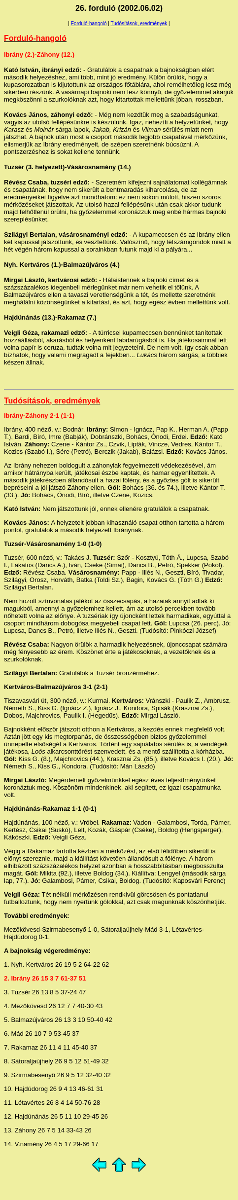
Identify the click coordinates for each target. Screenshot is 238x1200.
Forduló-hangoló (89, 23)
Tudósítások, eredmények (139, 23)
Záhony (36, 415)
